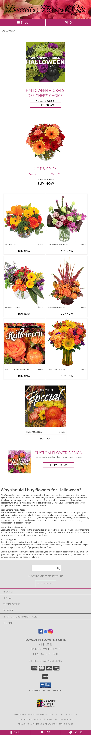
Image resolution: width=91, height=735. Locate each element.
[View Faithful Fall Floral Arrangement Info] (24, 218)
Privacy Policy (26, 724)
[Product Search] (46, 568)
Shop (23, 22)
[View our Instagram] (50, 632)
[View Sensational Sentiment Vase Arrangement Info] (66, 218)
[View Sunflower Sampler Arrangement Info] (66, 343)
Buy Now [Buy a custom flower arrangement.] (58, 465)
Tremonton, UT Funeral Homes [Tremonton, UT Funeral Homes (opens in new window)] (30, 714)
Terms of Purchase (46, 724)
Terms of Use (66, 724)
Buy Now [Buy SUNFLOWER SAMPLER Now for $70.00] (67, 376)
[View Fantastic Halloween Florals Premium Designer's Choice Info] (24, 343)
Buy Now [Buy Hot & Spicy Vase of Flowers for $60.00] (45, 183)
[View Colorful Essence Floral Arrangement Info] (24, 281)
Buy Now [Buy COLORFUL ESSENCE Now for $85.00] (24, 313)
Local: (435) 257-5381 (45, 654)
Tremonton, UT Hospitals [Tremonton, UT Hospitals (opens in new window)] (63, 714)
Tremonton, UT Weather (30, 719)
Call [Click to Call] (15, 732)
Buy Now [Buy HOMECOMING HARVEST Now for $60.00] (67, 313)
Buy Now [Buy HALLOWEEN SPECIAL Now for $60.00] (45, 438)
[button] (45, 685)
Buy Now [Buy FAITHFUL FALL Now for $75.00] (24, 251)
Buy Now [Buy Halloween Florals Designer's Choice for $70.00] (45, 105)
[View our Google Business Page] (45, 632)
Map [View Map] (45, 732)
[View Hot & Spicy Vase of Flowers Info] (45, 140)
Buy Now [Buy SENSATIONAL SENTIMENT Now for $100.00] (67, 251)
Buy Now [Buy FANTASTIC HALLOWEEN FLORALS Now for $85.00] (24, 376)
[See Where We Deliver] (45, 583)
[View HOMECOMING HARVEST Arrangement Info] (66, 281)
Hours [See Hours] (76, 732)
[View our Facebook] (40, 632)
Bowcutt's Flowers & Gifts (46, 9)
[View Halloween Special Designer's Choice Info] (45, 406)
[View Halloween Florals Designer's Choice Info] (45, 62)
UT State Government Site (60, 719)
